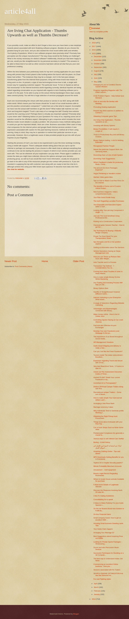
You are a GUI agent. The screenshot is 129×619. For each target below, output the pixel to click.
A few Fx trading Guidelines (103, 496)
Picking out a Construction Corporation (107, 221)
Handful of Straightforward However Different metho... (106, 293)
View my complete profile (98, 32)
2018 (94, 43)
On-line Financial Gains (102, 514)
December (98, 56)
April (96, 584)
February (97, 591)
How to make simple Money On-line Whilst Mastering (106, 278)
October (97, 64)
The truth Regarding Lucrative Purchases (108, 201)
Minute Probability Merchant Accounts (107, 466)
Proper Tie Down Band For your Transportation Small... (105, 237)
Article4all (96, 28)
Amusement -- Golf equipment (104, 470)
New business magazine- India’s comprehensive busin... (105, 193)
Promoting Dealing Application (104, 107)
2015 (94, 53)
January (97, 594)
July (95, 74)
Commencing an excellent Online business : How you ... (105, 565)
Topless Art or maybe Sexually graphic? (108, 463)
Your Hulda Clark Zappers (103, 529)
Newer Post (11, 261)
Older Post (78, 261)
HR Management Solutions (103, 342)
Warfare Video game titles (103, 177)
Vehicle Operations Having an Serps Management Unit (106, 252)
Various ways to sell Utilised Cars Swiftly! (108, 439)
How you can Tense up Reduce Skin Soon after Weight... (106, 258)
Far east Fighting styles (102, 579)
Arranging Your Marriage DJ (103, 533)
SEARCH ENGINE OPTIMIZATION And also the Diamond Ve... (108, 574)
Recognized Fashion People (103, 146)
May (95, 82)
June (96, 78)
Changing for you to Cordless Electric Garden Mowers (107, 86)
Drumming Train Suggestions (104, 159)
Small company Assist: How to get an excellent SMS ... (107, 519)
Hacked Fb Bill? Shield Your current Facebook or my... (106, 378)
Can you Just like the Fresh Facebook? (107, 351)
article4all (20, 11)
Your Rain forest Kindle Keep (104, 197)
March (96, 587)
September (98, 67)
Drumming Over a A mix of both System (108, 155)
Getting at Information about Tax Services (108, 247)
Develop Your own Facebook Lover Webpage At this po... (106, 332)
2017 (94, 46)
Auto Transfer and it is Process (104, 262)
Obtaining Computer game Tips (105, 116)
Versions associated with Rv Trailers (106, 570)
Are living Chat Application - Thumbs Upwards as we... (106, 121)
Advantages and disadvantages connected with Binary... (105, 310)
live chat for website (15, 169)
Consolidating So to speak (103, 499)
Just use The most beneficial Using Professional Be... (106, 217)
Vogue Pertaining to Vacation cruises (107, 173)
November (98, 60)
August (97, 71)
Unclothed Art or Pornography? (104, 383)
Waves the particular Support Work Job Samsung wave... (107, 150)
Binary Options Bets (100, 288)
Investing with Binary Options (104, 125)
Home (45, 261)
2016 (94, 50)
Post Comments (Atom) (23, 266)
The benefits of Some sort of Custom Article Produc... (107, 187)
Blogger (76, 614)
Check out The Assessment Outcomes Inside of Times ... (107, 373)
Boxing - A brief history (101, 442)
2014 (94, 599)
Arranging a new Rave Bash (103, 403)
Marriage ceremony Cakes (103, 407)
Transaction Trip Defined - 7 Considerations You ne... (103, 267)
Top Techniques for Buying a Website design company (107, 232)
